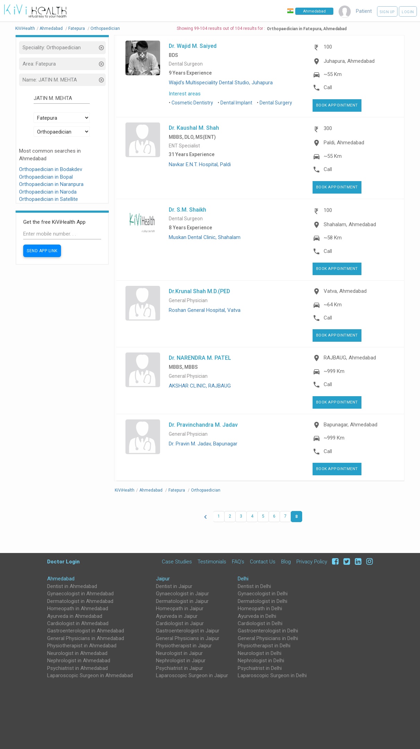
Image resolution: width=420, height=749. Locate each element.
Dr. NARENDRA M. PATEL (200, 357)
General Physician (188, 300)
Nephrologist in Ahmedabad (78, 660)
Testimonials (212, 562)
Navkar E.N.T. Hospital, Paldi (200, 164)
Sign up (387, 12)
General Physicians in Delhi (268, 638)
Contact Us (262, 562)
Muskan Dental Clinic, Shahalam (204, 237)
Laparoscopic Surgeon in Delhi (272, 675)
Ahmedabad (61, 579)
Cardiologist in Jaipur (180, 623)
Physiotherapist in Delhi (264, 645)
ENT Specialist (184, 145)
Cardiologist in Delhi (260, 623)
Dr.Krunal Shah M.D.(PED (199, 291)
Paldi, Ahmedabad (344, 142)
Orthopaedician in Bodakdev (50, 169)
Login (408, 12)
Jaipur (163, 579)
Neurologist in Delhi (259, 653)
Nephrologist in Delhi (261, 660)
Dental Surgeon (186, 64)
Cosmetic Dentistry (192, 102)
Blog (286, 562)
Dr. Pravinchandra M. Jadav (203, 424)
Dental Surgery (276, 102)
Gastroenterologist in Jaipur (187, 631)
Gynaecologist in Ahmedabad (80, 593)
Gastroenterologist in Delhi (268, 631)
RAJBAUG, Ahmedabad (350, 358)
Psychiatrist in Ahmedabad (77, 668)
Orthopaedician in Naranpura (51, 184)
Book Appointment (337, 105)
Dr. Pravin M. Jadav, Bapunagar (203, 444)
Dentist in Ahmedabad (72, 586)
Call (328, 87)
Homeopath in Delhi (260, 608)
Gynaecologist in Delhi (263, 593)
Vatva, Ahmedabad (345, 291)
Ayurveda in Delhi (257, 616)
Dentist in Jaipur (174, 586)
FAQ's (238, 562)
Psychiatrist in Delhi (260, 668)
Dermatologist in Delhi (262, 601)
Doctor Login (63, 561)
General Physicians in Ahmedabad (85, 638)
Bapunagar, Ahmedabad (350, 425)
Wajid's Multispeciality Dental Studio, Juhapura (221, 82)
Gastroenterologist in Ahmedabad (85, 631)
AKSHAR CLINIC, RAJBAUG (200, 386)
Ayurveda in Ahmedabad (74, 616)
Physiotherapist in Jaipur (184, 645)
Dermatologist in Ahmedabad (80, 601)
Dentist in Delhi (254, 586)
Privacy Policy (311, 562)
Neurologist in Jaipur (179, 653)
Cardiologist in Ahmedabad (77, 623)
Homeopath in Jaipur (179, 608)
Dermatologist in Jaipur (182, 601)
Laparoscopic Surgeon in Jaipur (192, 675)
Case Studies (177, 562)
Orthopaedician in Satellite (48, 199)
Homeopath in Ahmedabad (77, 608)
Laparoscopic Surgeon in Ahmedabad (90, 675)
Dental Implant (236, 102)
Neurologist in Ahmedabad (77, 653)
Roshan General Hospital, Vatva (204, 310)
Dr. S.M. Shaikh (187, 209)
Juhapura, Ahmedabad (349, 61)
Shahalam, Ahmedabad (350, 224)
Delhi (243, 579)
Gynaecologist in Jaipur (182, 593)
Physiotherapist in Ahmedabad (81, 645)
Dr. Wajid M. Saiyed (193, 45)
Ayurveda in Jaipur (177, 616)
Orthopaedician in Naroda (48, 192)
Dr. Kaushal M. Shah (194, 127)
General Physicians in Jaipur (187, 638)
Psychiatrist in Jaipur (179, 668)
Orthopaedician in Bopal (46, 177)
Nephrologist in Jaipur (180, 660)
